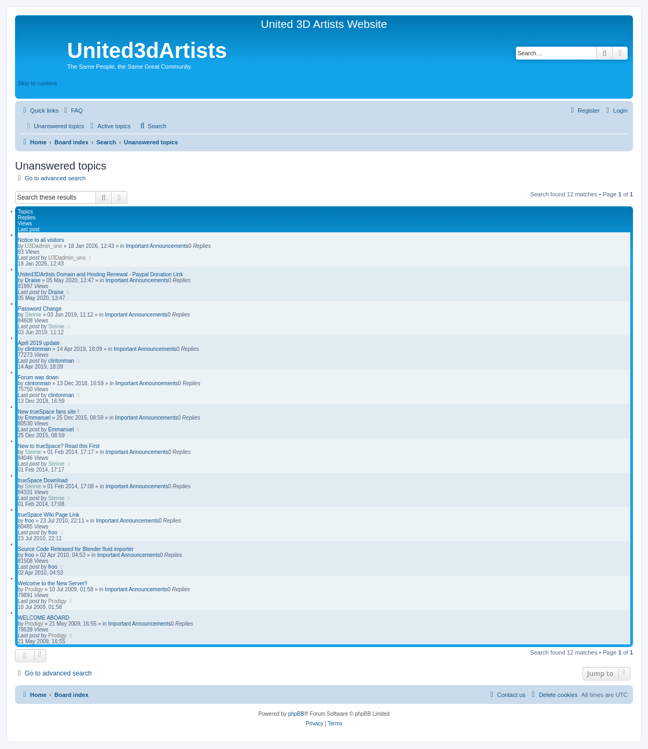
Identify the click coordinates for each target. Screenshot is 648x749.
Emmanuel (37, 418)
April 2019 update (39, 343)
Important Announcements (157, 246)
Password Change (40, 309)
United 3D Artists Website (324, 24)
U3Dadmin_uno (43, 246)
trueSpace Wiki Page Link (48, 515)
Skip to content (37, 83)
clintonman (37, 349)
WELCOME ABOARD (43, 618)
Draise (32, 280)
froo (29, 521)
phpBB (296, 714)
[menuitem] (72, 110)
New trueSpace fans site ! (48, 412)
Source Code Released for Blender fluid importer (76, 549)
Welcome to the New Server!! (53, 583)
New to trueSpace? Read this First (58, 446)
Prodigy (34, 589)
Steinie (33, 315)
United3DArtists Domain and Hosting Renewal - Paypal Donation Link (100, 274)
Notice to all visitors (41, 240)
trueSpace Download (43, 480)
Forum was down (38, 377)
